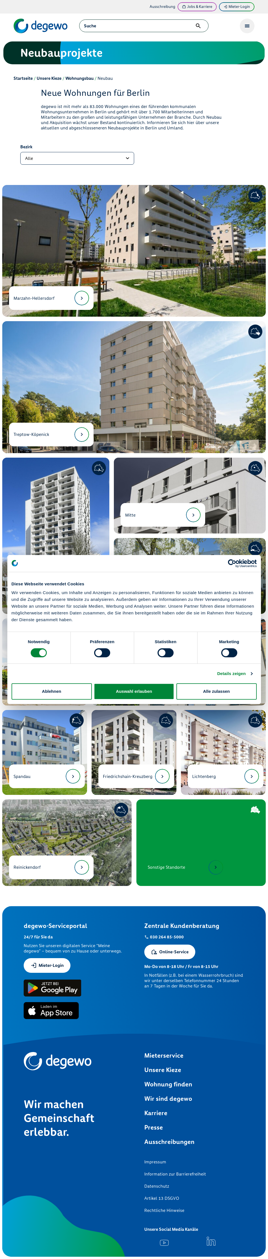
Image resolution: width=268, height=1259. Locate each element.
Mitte (163, 515)
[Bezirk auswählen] (77, 158)
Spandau (47, 776)
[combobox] (138, 25)
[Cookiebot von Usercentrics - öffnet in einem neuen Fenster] (232, 563)
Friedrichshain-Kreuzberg (136, 776)
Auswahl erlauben (134, 691)
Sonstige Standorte (185, 867)
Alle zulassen (216, 691)
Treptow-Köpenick (51, 434)
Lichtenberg (225, 776)
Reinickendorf (51, 867)
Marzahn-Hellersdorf (51, 298)
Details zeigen (231, 673)
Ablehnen (51, 691)
